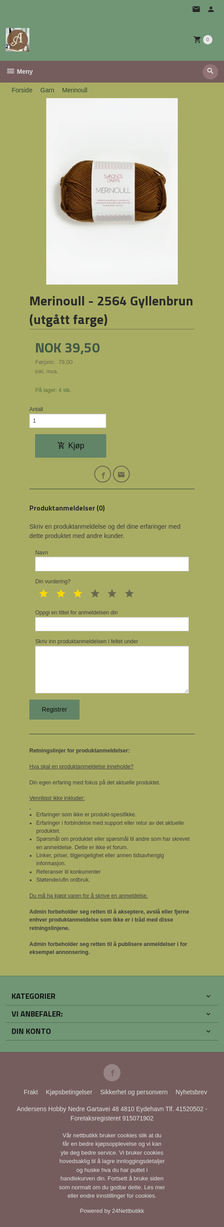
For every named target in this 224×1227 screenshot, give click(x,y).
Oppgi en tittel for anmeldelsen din (112, 620)
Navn (112, 560)
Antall (36, 409)
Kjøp (70, 445)
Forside (22, 90)
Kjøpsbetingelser (69, 1092)
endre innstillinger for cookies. (118, 1195)
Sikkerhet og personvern (134, 1092)
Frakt (31, 1092)
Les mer (154, 1187)
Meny (19, 71)
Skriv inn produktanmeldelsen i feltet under (112, 665)
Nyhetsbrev (191, 1092)
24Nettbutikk (128, 1210)
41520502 (190, 1108)
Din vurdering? (53, 581)
